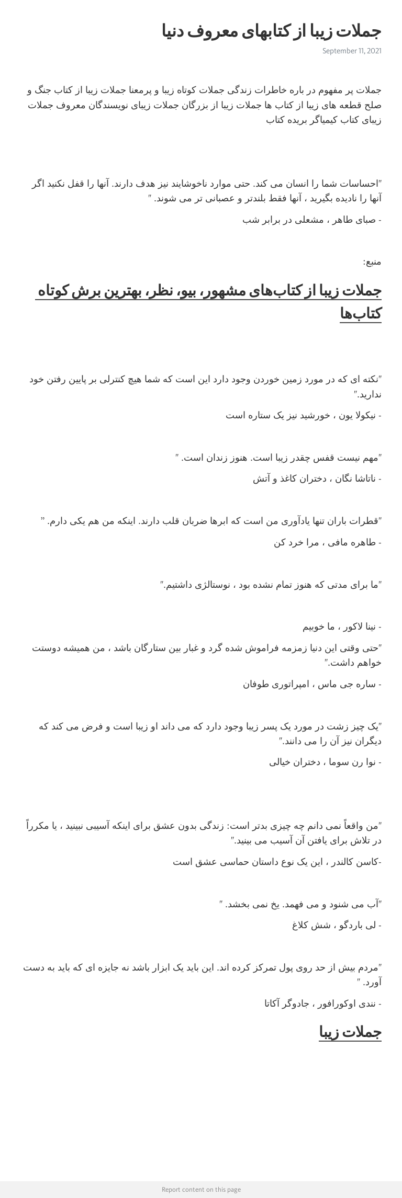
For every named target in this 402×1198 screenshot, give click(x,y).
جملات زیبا (350, 1032)
